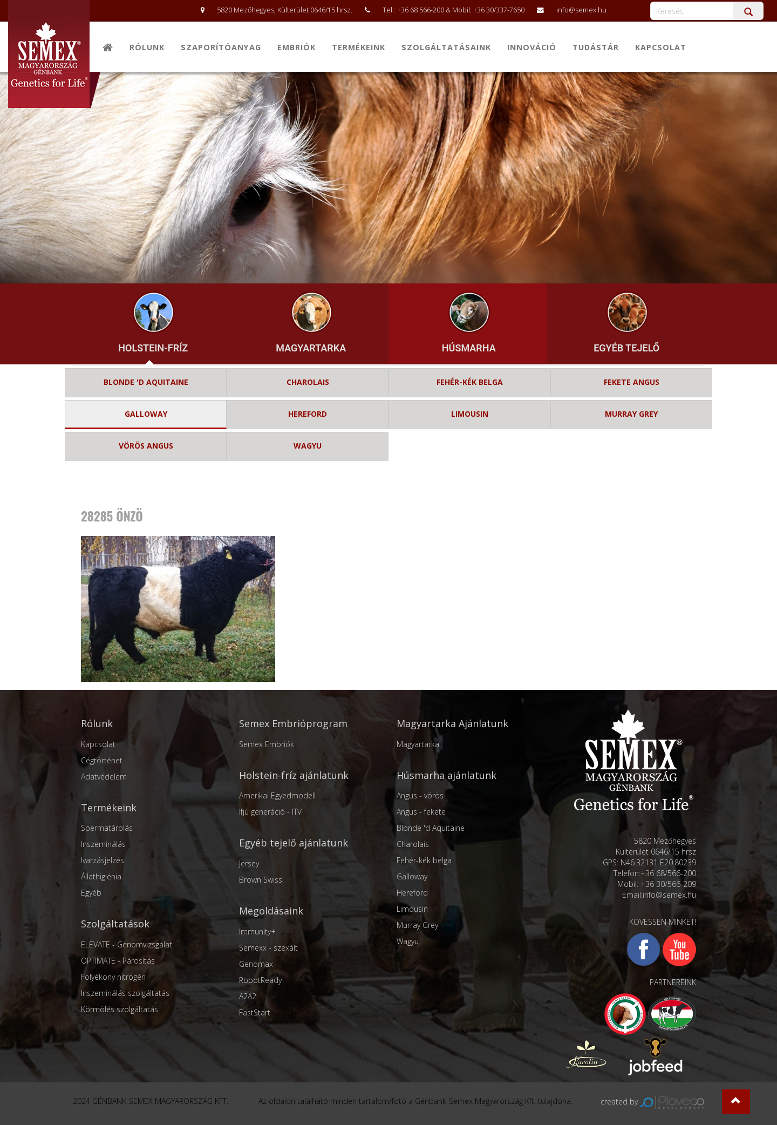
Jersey (249, 863)
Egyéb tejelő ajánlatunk (293, 842)
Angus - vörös (420, 795)
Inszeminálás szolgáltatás (125, 993)
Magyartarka (418, 744)
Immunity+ (257, 931)
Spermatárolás (107, 828)
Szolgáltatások (115, 923)
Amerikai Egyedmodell (277, 795)
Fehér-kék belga (424, 860)
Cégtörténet (101, 760)
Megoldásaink (271, 910)
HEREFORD (307, 414)
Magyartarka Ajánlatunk (452, 723)
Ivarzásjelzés (102, 860)
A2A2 (247, 996)
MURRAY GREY (631, 414)
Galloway (412, 876)
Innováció (531, 47)
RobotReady (260, 980)
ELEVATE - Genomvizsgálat (126, 944)
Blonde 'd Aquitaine (431, 828)
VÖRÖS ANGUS (146, 445)
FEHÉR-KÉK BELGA (470, 382)
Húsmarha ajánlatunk (446, 775)
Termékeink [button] (358, 47)
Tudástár (595, 47)
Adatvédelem (104, 776)
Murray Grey (417, 925)
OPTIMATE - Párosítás (118, 960)
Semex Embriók (266, 744)
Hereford (412, 892)
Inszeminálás (103, 844)
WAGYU (308, 445)
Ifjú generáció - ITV (270, 812)
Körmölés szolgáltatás (119, 1009)
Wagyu (408, 941)
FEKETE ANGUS (631, 382)
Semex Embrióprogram (293, 723)
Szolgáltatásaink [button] (446, 47)
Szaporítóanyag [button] (221, 47)
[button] (736, 1101)
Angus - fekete (421, 812)
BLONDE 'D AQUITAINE (146, 382)
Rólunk (147, 47)
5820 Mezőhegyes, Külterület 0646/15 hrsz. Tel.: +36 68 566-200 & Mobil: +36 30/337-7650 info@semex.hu (398, 10)
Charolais (413, 844)
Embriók (296, 47)
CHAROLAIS (308, 382)
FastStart (254, 1012)
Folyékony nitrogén (113, 977)
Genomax (256, 964)
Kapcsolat (660, 47)
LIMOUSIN (469, 414)
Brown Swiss (260, 880)
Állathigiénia (101, 876)
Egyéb (91, 892)
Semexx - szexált (268, 948)
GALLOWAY (146, 414)
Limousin (412, 909)
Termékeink (109, 807)
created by (652, 1101)
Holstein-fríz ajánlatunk (294, 775)
